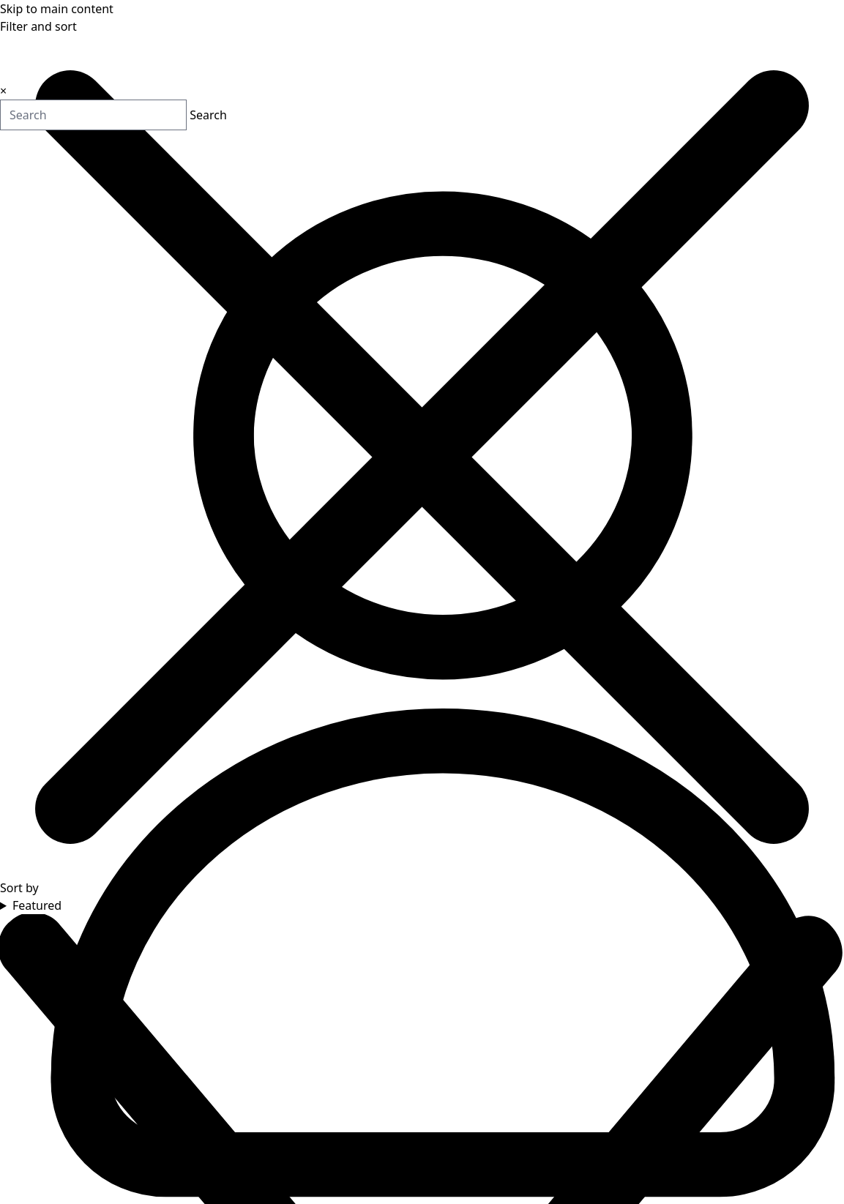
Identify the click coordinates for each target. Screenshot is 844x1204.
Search (153, 116)
